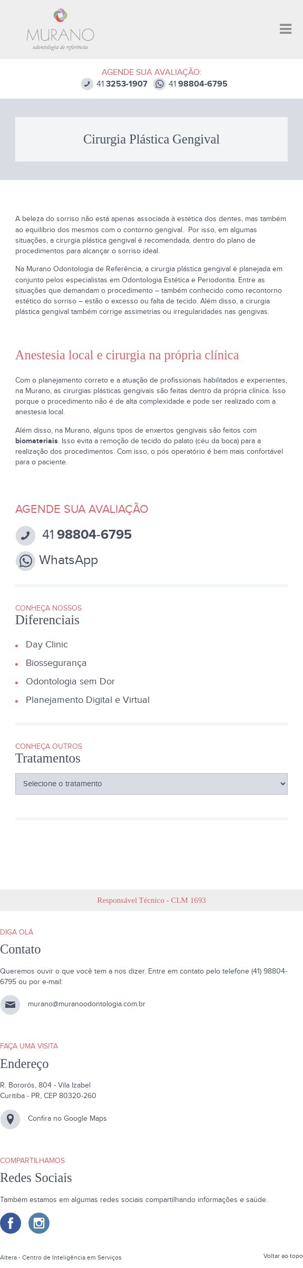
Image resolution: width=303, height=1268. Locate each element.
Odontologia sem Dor (70, 681)
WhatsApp (56, 561)
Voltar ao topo (283, 1256)
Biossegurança (56, 663)
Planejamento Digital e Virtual (88, 699)
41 (114, 84)
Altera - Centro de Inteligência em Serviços (61, 1257)
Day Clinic (47, 644)
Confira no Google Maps (67, 1118)
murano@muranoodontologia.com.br (86, 1004)
